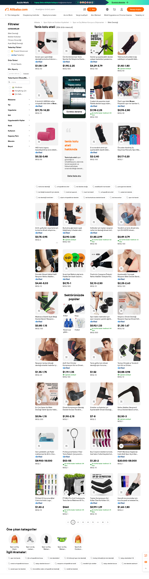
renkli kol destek (71, 569)
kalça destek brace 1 (41, 564)
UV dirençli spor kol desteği (75, 558)
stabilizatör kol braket (101, 187)
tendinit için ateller (88, 564)
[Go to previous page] (68, 522)
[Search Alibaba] (58, 9)
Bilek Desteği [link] (113, 22)
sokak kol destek (125, 192)
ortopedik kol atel (62, 187)
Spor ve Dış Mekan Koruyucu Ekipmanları (88, 22)
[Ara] (92, 9)
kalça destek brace (109, 564)
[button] (84, 9)
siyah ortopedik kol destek (68, 198)
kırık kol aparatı (70, 192)
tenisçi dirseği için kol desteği (102, 558)
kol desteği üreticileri (44, 198)
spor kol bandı (132, 198)
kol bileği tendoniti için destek (47, 192)
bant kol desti (88, 192)
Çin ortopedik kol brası (34, 558)
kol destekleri (53, 558)
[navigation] (18, 272)
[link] (146, 555)
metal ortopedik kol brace (18, 564)
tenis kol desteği (43, 187)
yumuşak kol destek (123, 187)
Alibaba (37, 22)
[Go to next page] (108, 522)
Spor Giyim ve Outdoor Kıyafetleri (56, 22)
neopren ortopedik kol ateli (65, 564)
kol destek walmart (129, 564)
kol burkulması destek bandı (94, 198)
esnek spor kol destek (17, 569)
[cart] (115, 10)
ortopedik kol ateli (105, 192)
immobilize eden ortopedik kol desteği (44, 569)
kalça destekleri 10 (126, 558)
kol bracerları (116, 198)
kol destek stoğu (81, 187)
